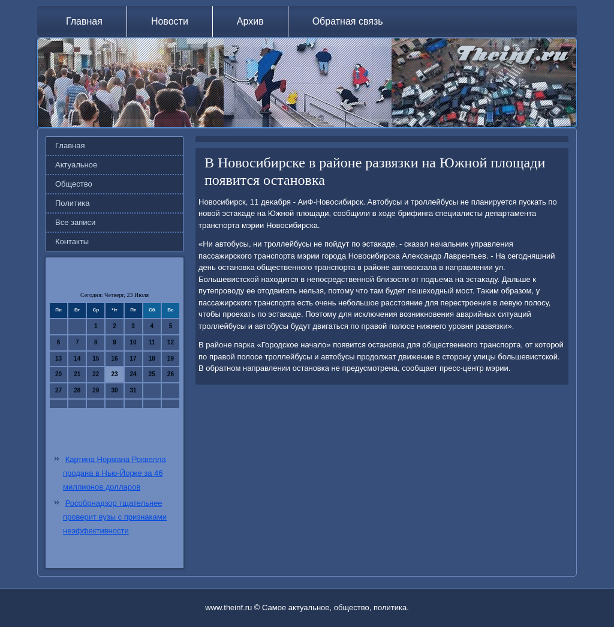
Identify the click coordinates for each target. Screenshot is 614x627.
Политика (72, 203)
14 (77, 358)
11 (152, 342)
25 (152, 374)
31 (133, 390)
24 (133, 374)
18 (152, 358)
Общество (73, 183)
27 (58, 390)
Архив (250, 21)
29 (95, 390)
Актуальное (76, 164)
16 (114, 358)
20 (58, 374)
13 (58, 358)
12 (170, 342)
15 (95, 358)
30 (114, 390)
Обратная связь (347, 21)
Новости (169, 21)
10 (133, 342)
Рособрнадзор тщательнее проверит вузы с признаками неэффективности (115, 517)
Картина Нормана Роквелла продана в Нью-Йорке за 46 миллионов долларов (114, 473)
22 (95, 374)
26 (170, 374)
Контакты (72, 241)
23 (114, 374)
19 (170, 358)
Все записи (75, 222)
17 (133, 358)
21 (77, 374)
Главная (84, 21)
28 (77, 390)
